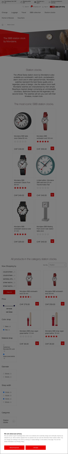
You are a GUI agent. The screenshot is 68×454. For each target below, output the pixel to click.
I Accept (35, 447)
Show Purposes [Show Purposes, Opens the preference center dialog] (14, 447)
